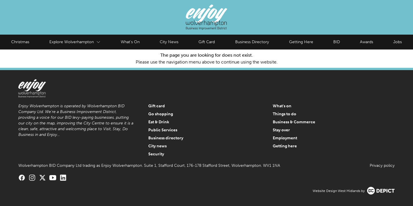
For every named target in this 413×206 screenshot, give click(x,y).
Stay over (281, 130)
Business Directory (252, 41)
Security (156, 154)
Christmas (20, 41)
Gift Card (206, 41)
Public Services (162, 130)
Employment (285, 138)
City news (157, 146)
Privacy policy (382, 165)
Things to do (284, 114)
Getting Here (301, 41)
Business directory (165, 138)
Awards (366, 41)
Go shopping (160, 114)
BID (336, 41)
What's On (130, 41)
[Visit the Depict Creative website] (381, 191)
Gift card (156, 106)
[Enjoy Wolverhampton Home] (206, 17)
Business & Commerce (294, 122)
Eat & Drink (158, 122)
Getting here (285, 146)
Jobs (397, 41)
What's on (282, 106)
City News (169, 41)
